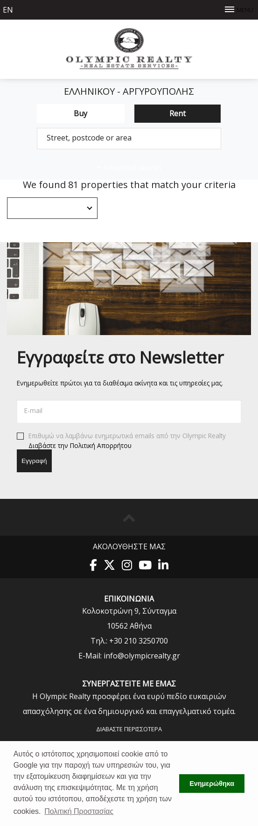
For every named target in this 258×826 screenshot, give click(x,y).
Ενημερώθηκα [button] (211, 783)
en (8, 10)
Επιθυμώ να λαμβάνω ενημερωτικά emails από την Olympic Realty (121, 441)
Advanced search (129, 167)
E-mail (33, 410)
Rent (177, 113)
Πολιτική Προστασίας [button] (78, 811)
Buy (80, 113)
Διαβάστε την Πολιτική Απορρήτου (80, 445)
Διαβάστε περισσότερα (129, 729)
